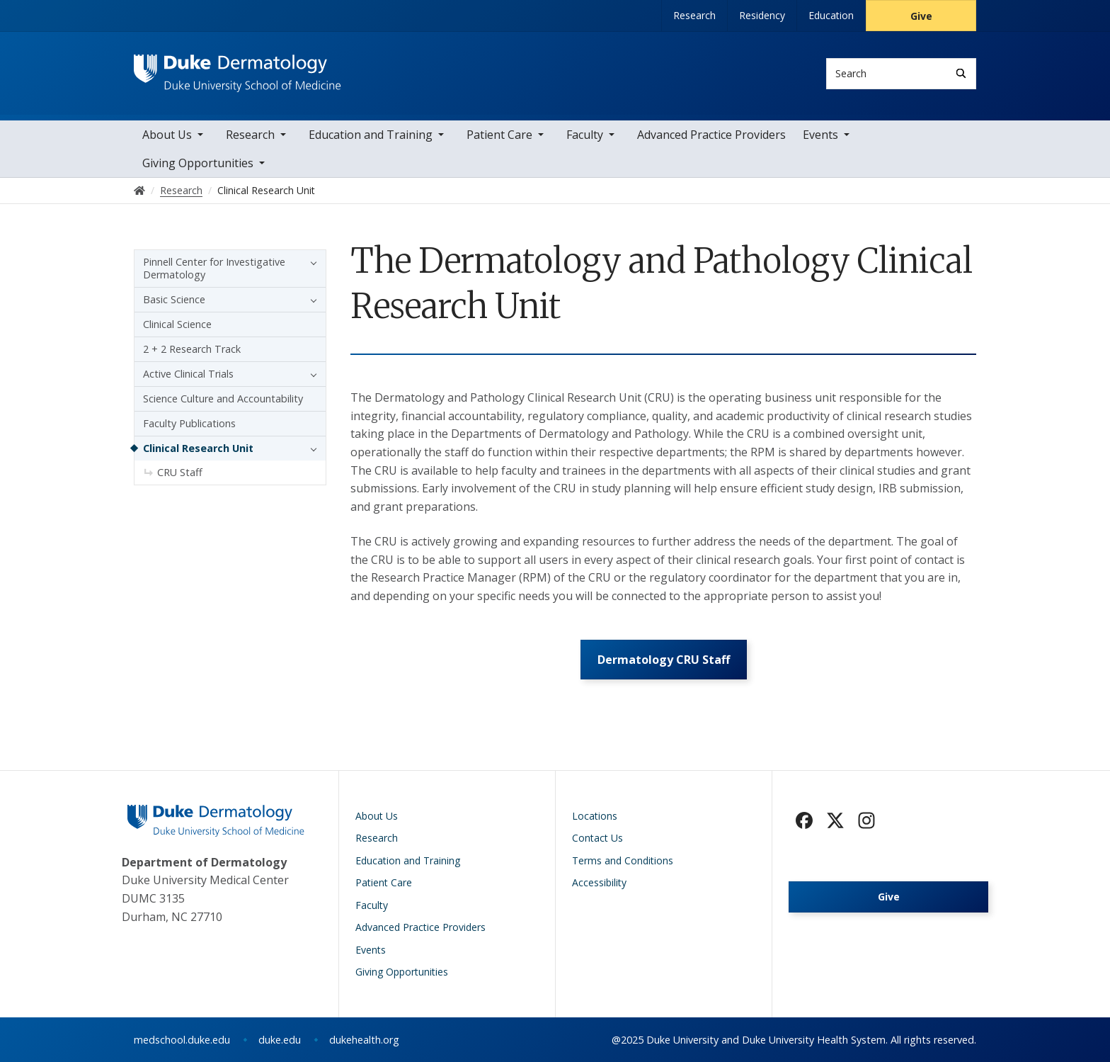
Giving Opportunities (197, 163)
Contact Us (597, 838)
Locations (594, 816)
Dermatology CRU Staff (663, 659)
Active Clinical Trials (188, 373)
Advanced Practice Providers (711, 134)
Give (921, 16)
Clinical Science (177, 324)
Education (831, 15)
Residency (762, 15)
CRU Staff (179, 472)
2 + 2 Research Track (192, 349)
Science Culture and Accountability (223, 398)
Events (820, 134)
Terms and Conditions (622, 860)
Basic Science (174, 299)
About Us (167, 134)
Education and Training (371, 134)
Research (694, 15)
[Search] (961, 73)
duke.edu (279, 1039)
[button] (310, 262)
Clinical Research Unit (198, 448)
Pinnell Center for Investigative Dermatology (214, 268)
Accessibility (599, 883)
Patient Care (499, 134)
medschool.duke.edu (182, 1039)
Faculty (584, 134)
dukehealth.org (364, 1039)
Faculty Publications (189, 423)
